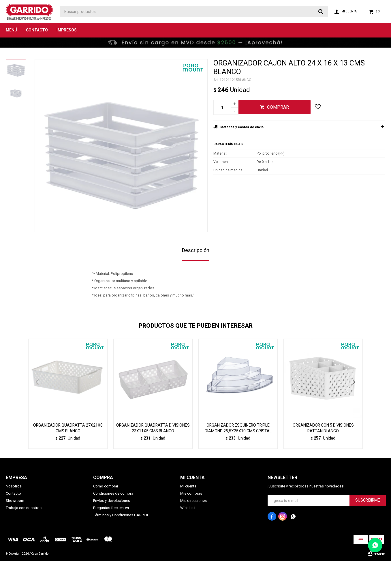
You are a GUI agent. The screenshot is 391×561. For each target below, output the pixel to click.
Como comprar (105, 486)
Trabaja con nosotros (24, 508)
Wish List (188, 508)
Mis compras (191, 493)
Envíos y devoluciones (111, 500)
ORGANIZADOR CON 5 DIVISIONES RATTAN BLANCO (323, 428)
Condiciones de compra (113, 493)
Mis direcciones (193, 500)
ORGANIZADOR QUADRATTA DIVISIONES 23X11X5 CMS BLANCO (153, 428)
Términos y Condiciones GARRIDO (121, 515)
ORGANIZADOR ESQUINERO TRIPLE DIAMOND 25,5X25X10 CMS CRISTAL (238, 428)
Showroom (15, 500)
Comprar (278, 107)
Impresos (67, 30)
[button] (356, 393)
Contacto (37, 30)
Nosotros (14, 486)
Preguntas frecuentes (111, 508)
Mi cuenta (188, 486)
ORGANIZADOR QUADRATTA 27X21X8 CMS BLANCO (68, 428)
